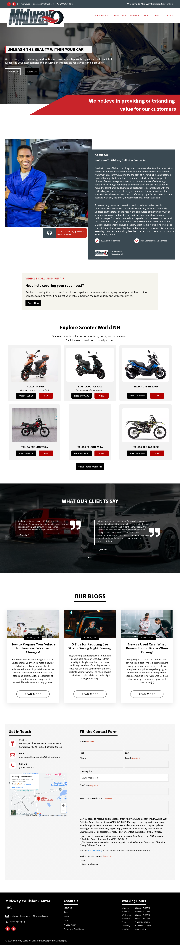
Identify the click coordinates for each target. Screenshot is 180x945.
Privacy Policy (95, 850)
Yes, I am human (90, 864)
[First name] (101, 747)
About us (119, 15)
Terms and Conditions (74, 929)
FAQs (66, 920)
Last (127, 752)
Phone (83, 758)
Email (132, 758)
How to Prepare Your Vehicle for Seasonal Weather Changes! (33, 648)
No (83, 860)
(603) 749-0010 (27, 765)
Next (173, 537)
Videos (67, 916)
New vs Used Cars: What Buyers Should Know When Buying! (147, 648)
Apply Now (33, 303)
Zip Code (88, 785)
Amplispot (61, 940)
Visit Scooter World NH (90, 466)
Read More (33, 694)
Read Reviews (102, 15)
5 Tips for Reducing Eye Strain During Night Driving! (90, 646)
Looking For (86, 771)
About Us (32, 71)
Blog (157, 15)
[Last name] (147, 747)
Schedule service (140, 15)
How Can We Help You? (96, 798)
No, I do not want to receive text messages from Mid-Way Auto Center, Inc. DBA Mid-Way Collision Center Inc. (123, 844)
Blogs (66, 912)
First (82, 752)
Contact (168, 15)
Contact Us (12, 71)
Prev (7, 537)
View (46, 395)
